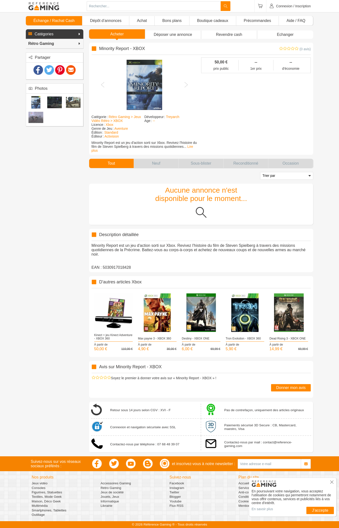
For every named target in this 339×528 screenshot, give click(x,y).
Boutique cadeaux (212, 21)
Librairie (106, 506)
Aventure (121, 128)
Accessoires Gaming (116, 483)
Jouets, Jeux (110, 496)
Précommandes (257, 21)
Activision (111, 136)
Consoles (39, 488)
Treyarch (172, 117)
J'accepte (320, 510)
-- (154, 121)
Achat (142, 21)
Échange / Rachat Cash (54, 21)
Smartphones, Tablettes (49, 510)
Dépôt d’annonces (106, 21)
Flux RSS (176, 506)
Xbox (109, 125)
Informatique (110, 501)
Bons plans (172, 21)
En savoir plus (262, 509)
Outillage (38, 515)
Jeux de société (112, 492)
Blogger (175, 496)
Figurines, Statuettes (47, 492)
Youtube (175, 501)
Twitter (174, 492)
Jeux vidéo (39, 483)
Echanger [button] (285, 34)
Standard (111, 132)
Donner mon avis (291, 388)
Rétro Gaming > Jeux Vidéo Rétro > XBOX (116, 119)
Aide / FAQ (295, 21)
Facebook (177, 483)
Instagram (177, 488)
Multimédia (40, 506)
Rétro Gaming (111, 488)
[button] (54, 34)
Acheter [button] (117, 34)
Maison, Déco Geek (46, 501)
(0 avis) (305, 49)
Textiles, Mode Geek (47, 496)
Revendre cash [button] (229, 34)
